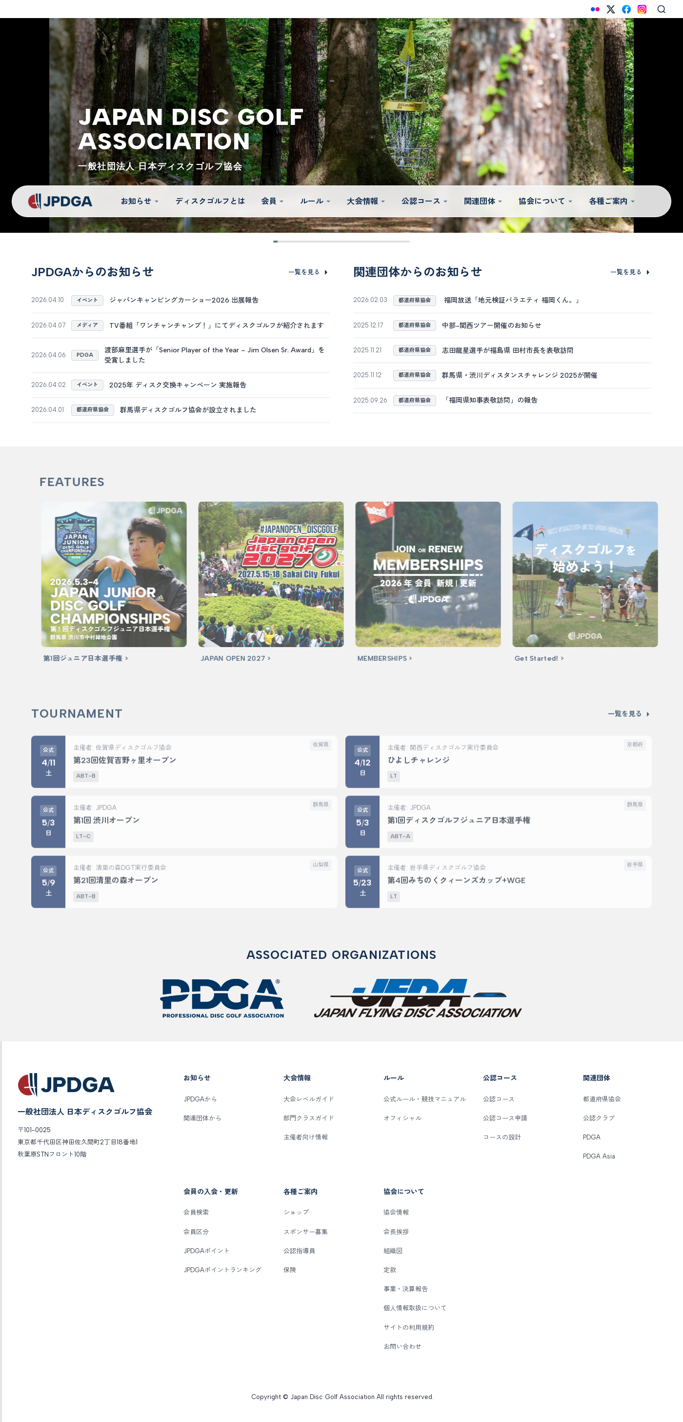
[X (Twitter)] (611, 9)
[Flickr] (595, 9)
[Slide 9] (402, 242)
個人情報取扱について (415, 1308)
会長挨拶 (396, 1232)
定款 (389, 1270)
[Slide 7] (372, 242)
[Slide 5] (341, 242)
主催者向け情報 (305, 1137)
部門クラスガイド (308, 1118)
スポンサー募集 (305, 1232)
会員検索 (196, 1212)
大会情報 (366, 201)
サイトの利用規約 (408, 1327)
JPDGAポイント (206, 1251)
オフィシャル (402, 1118)
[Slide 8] (387, 242)
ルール (315, 201)
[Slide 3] (311, 242)
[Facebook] (626, 9)
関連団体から (202, 1118)
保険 (289, 1270)
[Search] (661, 9)
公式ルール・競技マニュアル (424, 1099)
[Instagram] (642, 9)
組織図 (392, 1251)
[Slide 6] (356, 242)
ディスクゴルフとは (210, 201)
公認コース (425, 201)
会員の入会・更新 (210, 1192)
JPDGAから (200, 1099)
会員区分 (196, 1232)
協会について (546, 201)
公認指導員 (299, 1251)
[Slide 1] (280, 242)
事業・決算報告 (405, 1289)
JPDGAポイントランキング (222, 1270)
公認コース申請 (505, 1118)
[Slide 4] (326, 242)
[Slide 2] (295, 242)
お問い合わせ (402, 1346)
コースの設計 (502, 1137)
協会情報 (396, 1212)
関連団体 (483, 201)
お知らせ (140, 201)
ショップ (296, 1212)
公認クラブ (599, 1118)
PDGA (592, 1137)
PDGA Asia (599, 1156)
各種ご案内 (612, 201)
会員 (272, 201)
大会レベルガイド (308, 1099)
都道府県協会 (602, 1099)
